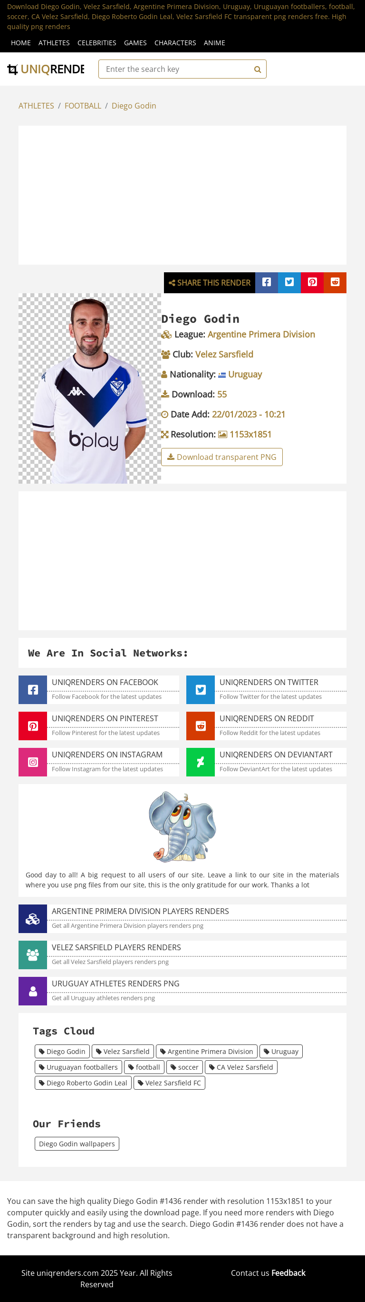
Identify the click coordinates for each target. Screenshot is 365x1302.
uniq (53, 69)
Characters (175, 42)
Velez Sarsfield (123, 1051)
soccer (185, 1067)
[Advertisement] (192, 193)
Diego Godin (134, 105)
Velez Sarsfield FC (169, 1082)
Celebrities (96, 42)
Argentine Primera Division (206, 1051)
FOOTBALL (83, 105)
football (144, 1067)
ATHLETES (36, 105)
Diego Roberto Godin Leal (83, 1082)
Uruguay (281, 1051)
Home (21, 42)
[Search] (256, 69)
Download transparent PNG (222, 457)
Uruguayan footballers (78, 1067)
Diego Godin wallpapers (77, 1143)
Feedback (288, 1273)
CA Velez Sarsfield (241, 1067)
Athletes (54, 42)
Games (135, 42)
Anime (214, 42)
